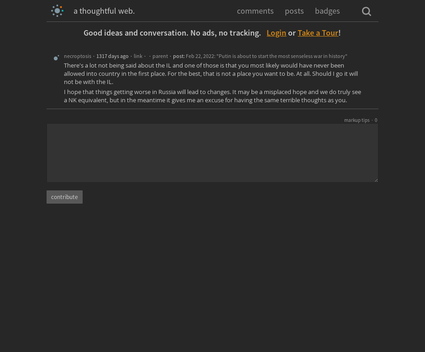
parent (160, 56)
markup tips (357, 120)
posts (294, 10)
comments (255, 10)
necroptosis (77, 56)
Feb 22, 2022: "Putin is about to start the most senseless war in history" (266, 56)
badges (327, 10)
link (138, 56)
